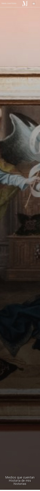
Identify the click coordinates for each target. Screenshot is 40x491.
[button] (34, 3)
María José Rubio (9, 3)
